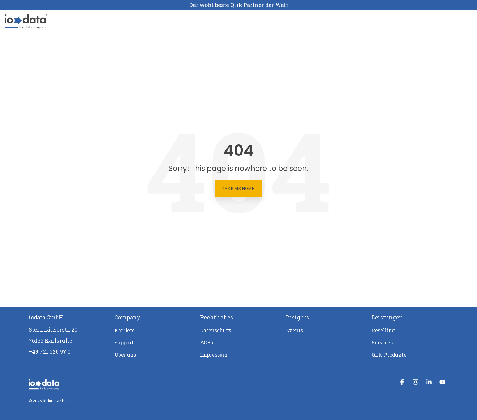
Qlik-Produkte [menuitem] (389, 354)
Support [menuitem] (124, 342)
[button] (403, 382)
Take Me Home (238, 188)
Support (233, 21)
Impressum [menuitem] (214, 354)
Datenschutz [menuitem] (215, 330)
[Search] (458, 21)
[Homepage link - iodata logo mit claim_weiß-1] (44, 386)
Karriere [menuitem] (124, 330)
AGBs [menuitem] (206, 342)
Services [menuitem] (382, 342)
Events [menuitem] (294, 330)
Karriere (206, 21)
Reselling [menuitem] (383, 330)
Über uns (177, 21)
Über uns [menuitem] (125, 354)
